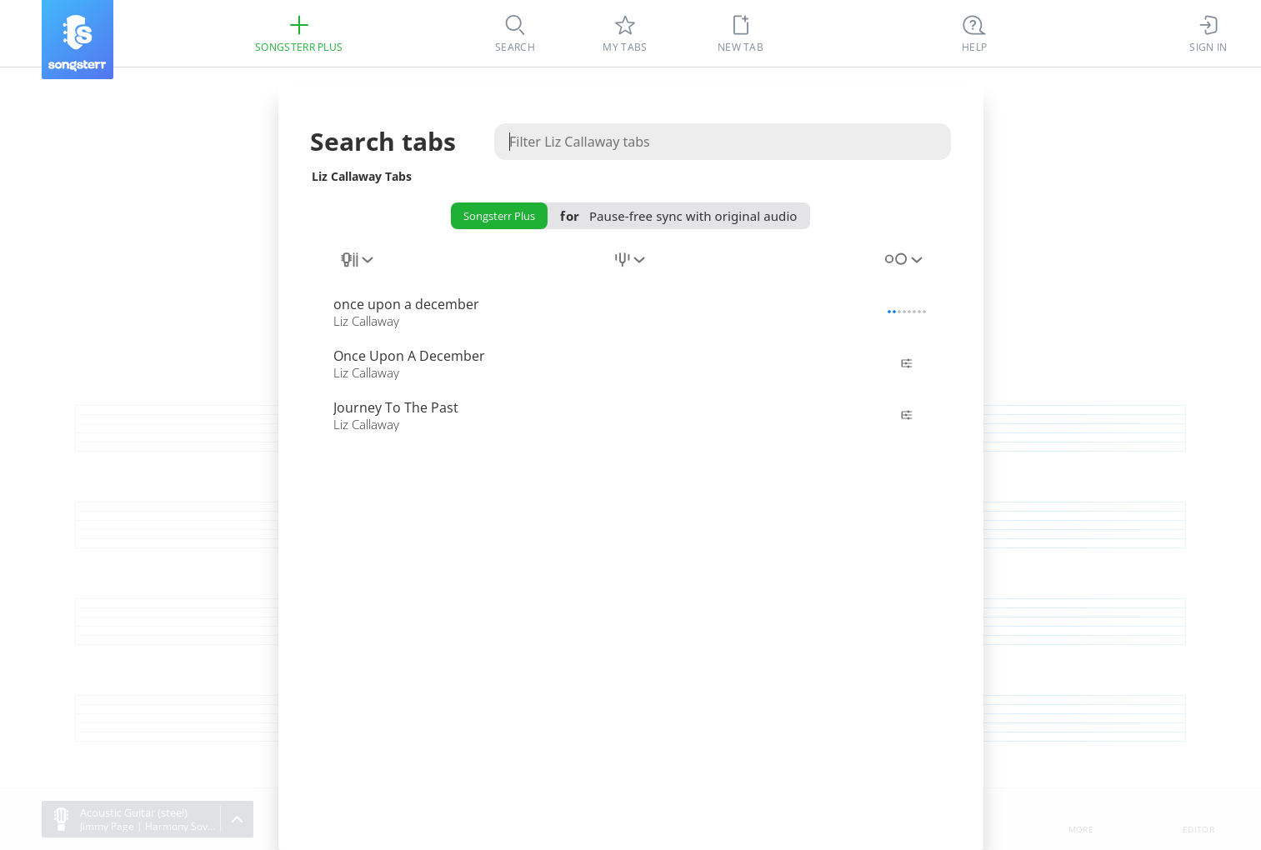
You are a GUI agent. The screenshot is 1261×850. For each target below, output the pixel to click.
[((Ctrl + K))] (974, 33)
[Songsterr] (77, 39)
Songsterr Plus (499, 215)
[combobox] (358, 269)
